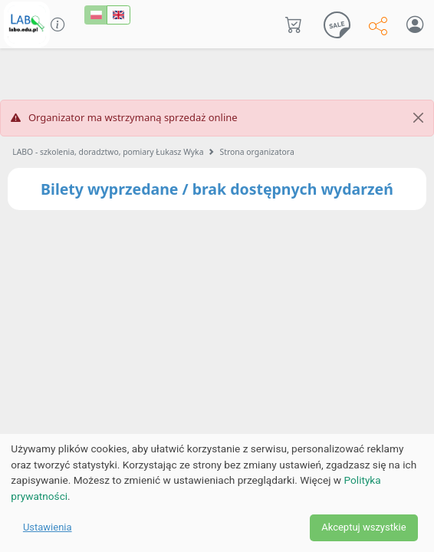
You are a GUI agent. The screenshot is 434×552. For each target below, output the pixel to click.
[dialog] (217, 493)
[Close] (418, 118)
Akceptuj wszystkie (363, 527)
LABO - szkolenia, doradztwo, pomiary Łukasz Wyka (107, 151)
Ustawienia (47, 527)
